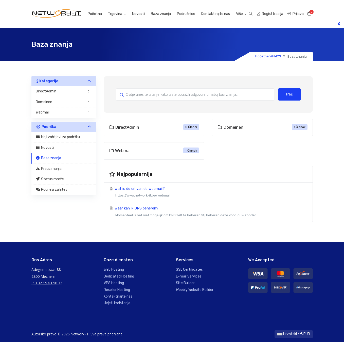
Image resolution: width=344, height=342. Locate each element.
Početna (100, 14)
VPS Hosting (114, 283)
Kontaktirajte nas (221, 14)
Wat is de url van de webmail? (208, 193)
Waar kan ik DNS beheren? (208, 212)
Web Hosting (114, 269)
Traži (289, 94)
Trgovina (120, 14)
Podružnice (191, 14)
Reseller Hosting (117, 290)
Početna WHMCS (268, 56)
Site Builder (185, 283)
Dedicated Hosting (119, 276)
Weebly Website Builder (194, 290)
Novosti (143, 14)
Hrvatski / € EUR (293, 334)
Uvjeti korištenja (117, 303)
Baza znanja (166, 14)
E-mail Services (189, 276)
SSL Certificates (189, 269)
